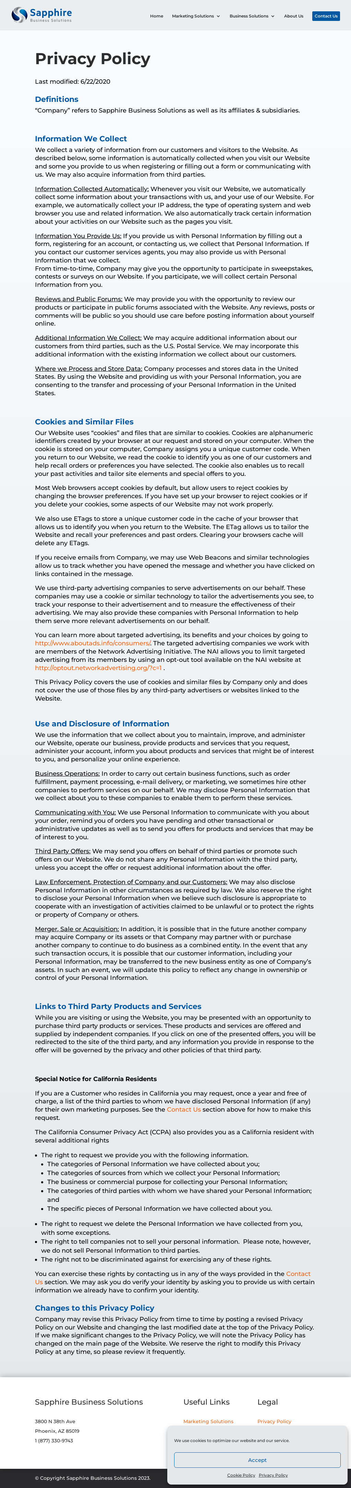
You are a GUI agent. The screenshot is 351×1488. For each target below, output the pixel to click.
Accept (257, 1460)
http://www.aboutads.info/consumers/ (92, 643)
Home (156, 16)
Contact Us (326, 16)
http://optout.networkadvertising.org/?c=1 (99, 668)
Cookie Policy (241, 1475)
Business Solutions (249, 16)
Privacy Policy (273, 1475)
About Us (293, 16)
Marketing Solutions (193, 16)
